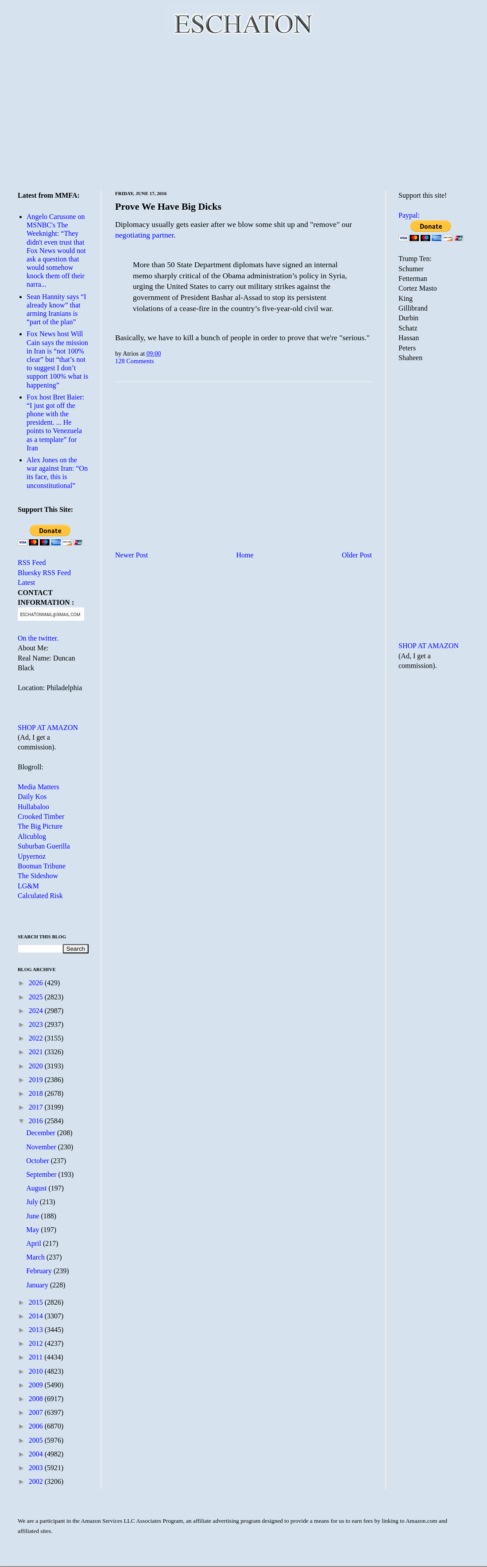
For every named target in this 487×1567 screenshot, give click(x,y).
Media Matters (38, 787)
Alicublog (32, 836)
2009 (37, 1385)
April (34, 1243)
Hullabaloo (33, 806)
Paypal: (409, 215)
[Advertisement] (243, 113)
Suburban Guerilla (44, 846)
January (38, 1285)
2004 (37, 1454)
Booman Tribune (42, 866)
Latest (26, 582)
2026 (37, 983)
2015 (37, 1302)
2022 (37, 1038)
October (38, 1160)
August (37, 1188)
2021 (37, 1052)
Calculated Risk (40, 895)
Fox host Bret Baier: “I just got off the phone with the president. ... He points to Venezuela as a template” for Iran (55, 422)
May (33, 1229)
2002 (37, 1481)
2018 (37, 1093)
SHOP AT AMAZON (48, 727)
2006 (37, 1426)
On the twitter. (38, 638)
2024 (37, 1010)
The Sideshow (38, 876)
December (41, 1133)
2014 (37, 1316)
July (33, 1202)
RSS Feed (32, 562)
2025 (37, 997)
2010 (37, 1371)
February (40, 1271)
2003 (37, 1467)
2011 (36, 1357)
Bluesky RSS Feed (44, 572)
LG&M (28, 886)
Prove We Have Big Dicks (168, 206)
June (33, 1216)
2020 (37, 1066)
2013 (37, 1329)
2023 (37, 1024)
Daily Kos (32, 796)
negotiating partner (144, 234)
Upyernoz (32, 856)
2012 (37, 1343)
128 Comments (134, 361)
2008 (37, 1398)
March (36, 1257)
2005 (37, 1440)
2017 (37, 1107)
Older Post (357, 555)
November (42, 1147)
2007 (37, 1412)
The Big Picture (40, 826)
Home (245, 555)
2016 (37, 1121)
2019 (37, 1079)
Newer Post (131, 555)
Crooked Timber (41, 816)
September (42, 1174)
